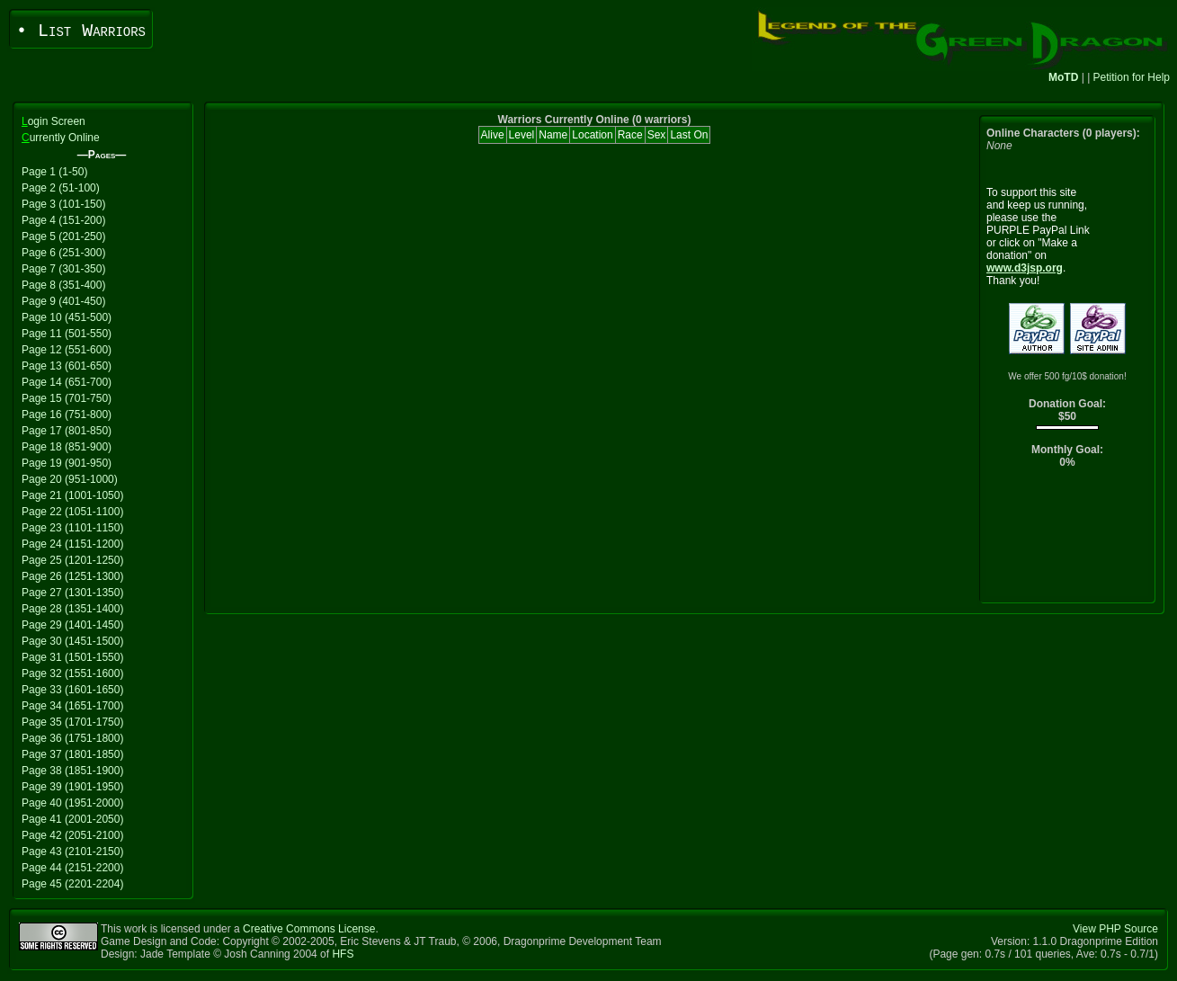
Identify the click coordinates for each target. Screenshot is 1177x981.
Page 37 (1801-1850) (72, 754)
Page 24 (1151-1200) (72, 544)
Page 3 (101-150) (63, 204)
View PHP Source (1115, 929)
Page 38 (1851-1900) (72, 770)
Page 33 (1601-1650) (72, 689)
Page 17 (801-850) (66, 430)
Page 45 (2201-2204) (72, 884)
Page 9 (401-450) (63, 301)
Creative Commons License (309, 929)
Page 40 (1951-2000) (72, 803)
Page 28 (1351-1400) (72, 608)
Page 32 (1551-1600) (72, 673)
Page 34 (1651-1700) (72, 706)
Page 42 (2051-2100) (72, 835)
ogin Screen (53, 121)
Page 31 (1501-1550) (72, 657)
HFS (342, 954)
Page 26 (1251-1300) (72, 576)
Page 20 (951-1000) (70, 479)
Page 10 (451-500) (66, 317)
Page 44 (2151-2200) (72, 867)
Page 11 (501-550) (66, 333)
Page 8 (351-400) (63, 285)
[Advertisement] (1068, 540)
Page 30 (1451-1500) (72, 641)
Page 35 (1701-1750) (72, 722)
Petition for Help (1131, 77)
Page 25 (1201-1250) (72, 560)
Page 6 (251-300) (63, 252)
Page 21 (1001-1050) (72, 495)
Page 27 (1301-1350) (72, 592)
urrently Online (61, 137)
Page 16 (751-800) (66, 414)
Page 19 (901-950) (66, 463)
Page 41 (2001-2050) (72, 819)
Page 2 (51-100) (61, 188)
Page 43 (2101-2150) (72, 851)
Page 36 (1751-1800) (72, 738)
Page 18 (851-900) (66, 447)
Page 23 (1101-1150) (72, 528)
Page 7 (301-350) (63, 269)
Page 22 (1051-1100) (72, 511)
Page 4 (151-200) (63, 220)
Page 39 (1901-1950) (72, 786)
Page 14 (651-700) (66, 382)
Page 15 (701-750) (66, 398)
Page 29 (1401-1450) (72, 625)
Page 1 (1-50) (54, 171)
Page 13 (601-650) (66, 366)
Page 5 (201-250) (63, 236)
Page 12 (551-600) (66, 349)
